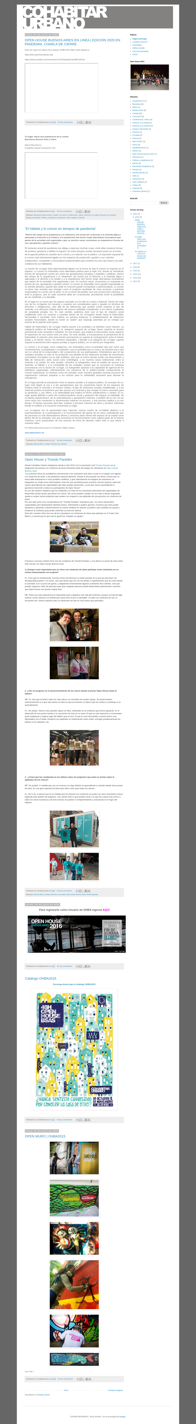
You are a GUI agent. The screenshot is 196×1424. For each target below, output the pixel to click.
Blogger (122, 1417)
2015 (135, 271)
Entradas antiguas (115, 1390)
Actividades (137, 45)
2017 (135, 263)
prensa (135, 163)
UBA (134, 176)
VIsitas (135, 185)
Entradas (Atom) (43, 1395)
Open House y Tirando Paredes (48, 459)
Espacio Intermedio (33, 218)
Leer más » (29, 1371)
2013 (135, 278)
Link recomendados (140, 51)
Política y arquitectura (49, 218)
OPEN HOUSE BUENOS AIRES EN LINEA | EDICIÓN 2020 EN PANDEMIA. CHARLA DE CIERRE (72, 42)
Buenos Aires (47, 215)
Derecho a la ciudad (91, 215)
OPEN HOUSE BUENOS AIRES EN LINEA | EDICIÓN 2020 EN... (140, 226)
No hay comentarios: (66, 122)
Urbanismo (62, 218)
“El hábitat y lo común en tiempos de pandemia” (60, 229)
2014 (135, 274)
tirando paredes (92, 894)
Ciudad (55, 215)
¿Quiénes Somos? (140, 42)
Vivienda (81, 218)
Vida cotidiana (72, 218)
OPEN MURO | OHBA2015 (45, 1136)
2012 (135, 281)
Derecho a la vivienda (108, 215)
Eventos (135, 132)
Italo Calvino (137, 141)
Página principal (139, 39)
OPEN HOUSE (138, 48)
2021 (135, 214)
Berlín (134, 107)
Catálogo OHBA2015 (40, 978)
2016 (135, 267)
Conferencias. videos (75, 215)
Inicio (66, 1390)
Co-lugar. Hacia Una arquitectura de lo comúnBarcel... (141, 242)
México (135, 151)
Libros (135, 54)
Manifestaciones (139, 148)
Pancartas (136, 157)
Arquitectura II (138, 101)
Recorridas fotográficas (141, 166)
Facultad (135, 135)
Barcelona (37, 215)
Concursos (63, 215)
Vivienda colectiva (139, 191)
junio (137, 217)
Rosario (135, 170)
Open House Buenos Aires (76, 894)
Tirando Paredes (102, 465)
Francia (135, 138)
